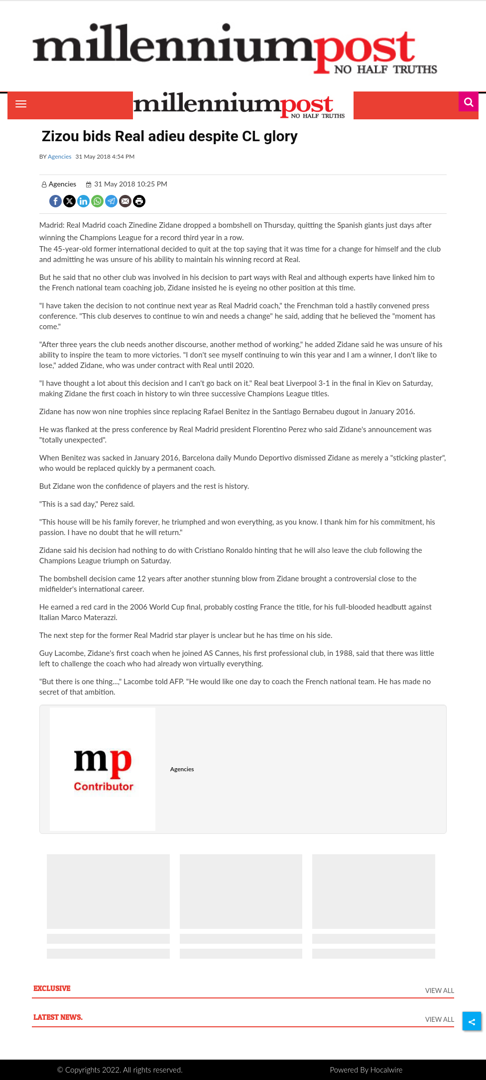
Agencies (59, 156)
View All (439, 990)
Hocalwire (386, 1069)
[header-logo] (243, 48)
